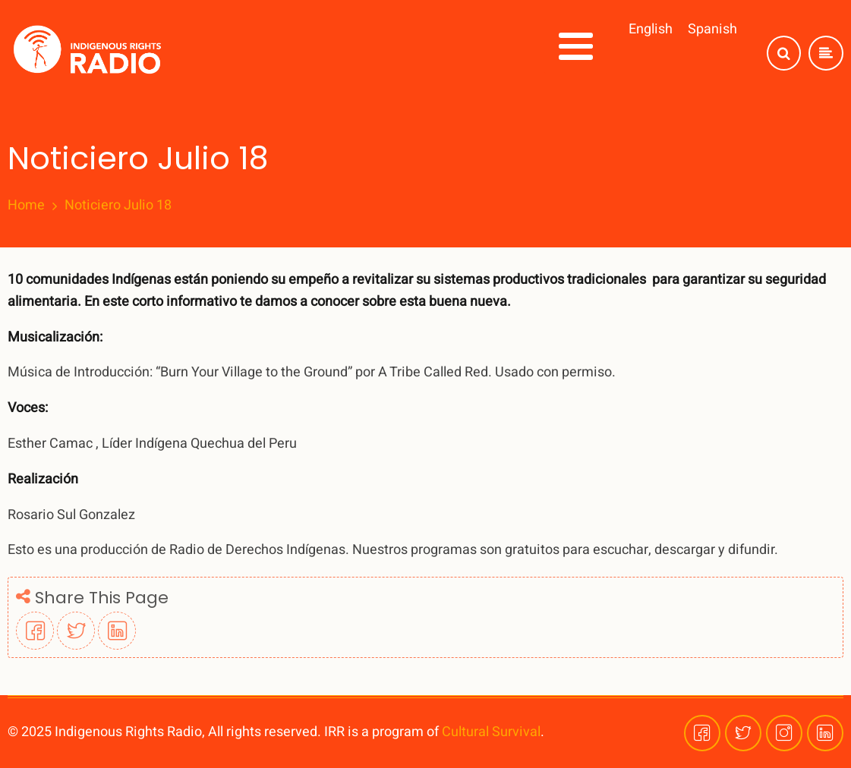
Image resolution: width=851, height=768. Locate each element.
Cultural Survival (491, 732)
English (651, 29)
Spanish (712, 29)
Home (26, 205)
